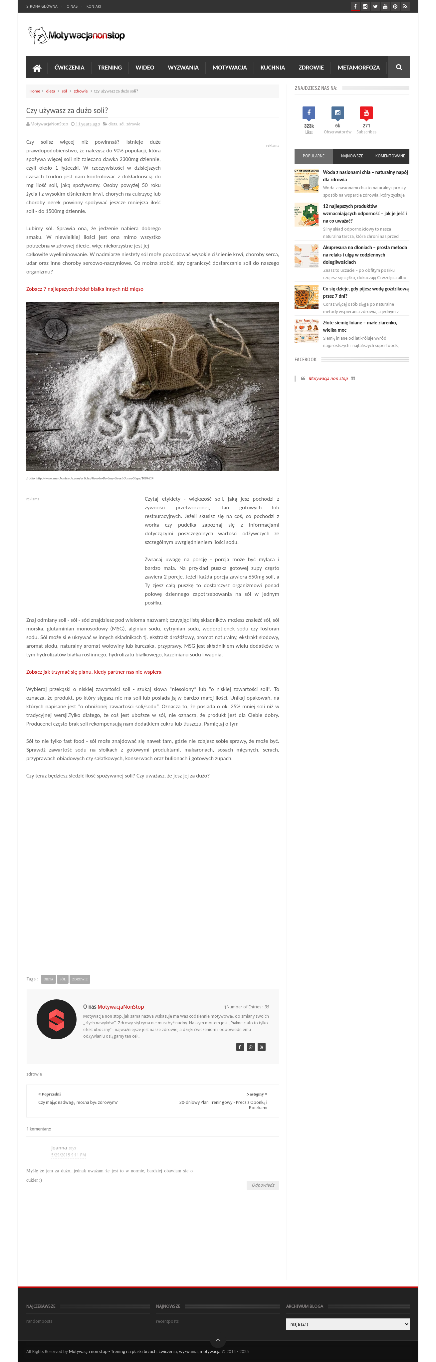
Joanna (59, 1148)
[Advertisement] (152, 883)
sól (64, 90)
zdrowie (81, 90)
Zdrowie (311, 67)
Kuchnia (273, 67)
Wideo (144, 67)
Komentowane (390, 156)
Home (35, 90)
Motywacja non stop (328, 378)
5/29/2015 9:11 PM (68, 1155)
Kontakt (94, 6)
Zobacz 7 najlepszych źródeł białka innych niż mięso (84, 288)
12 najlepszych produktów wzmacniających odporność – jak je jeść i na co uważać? (365, 213)
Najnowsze (352, 156)
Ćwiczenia (70, 67)
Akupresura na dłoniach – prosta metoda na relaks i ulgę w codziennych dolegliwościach (365, 255)
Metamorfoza (358, 67)
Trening (110, 67)
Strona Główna (42, 6)
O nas (72, 6)
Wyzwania (183, 67)
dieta (50, 90)
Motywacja (229, 67)
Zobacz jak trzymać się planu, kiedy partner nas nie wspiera (93, 671)
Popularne (314, 156)
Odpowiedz (263, 1185)
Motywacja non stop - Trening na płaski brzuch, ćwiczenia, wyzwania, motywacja (144, 1351)
